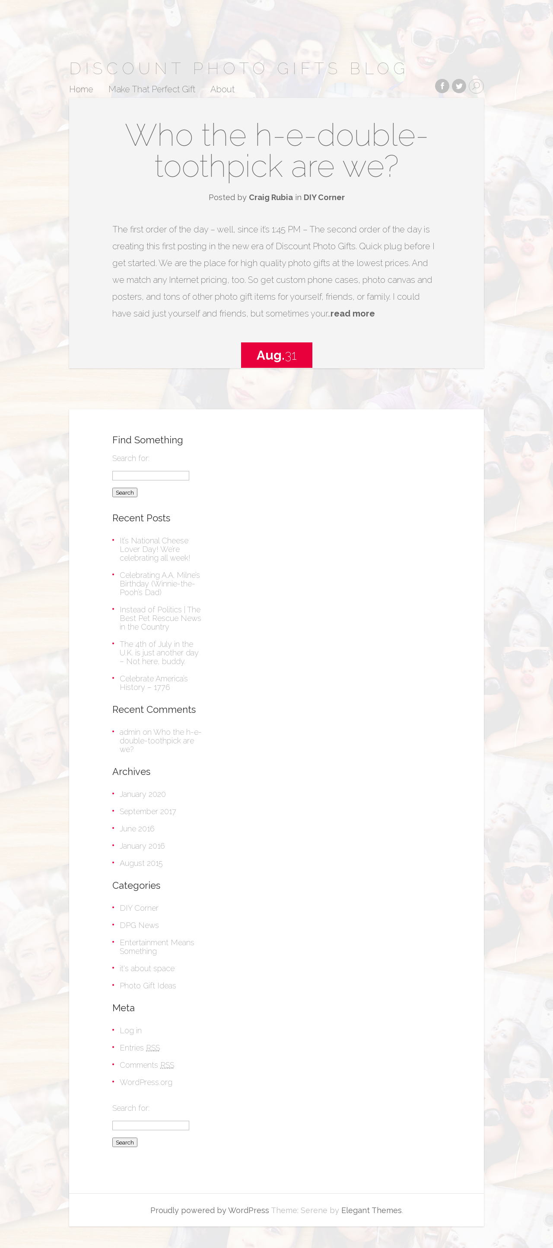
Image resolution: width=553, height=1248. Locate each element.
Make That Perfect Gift (151, 89)
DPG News (139, 925)
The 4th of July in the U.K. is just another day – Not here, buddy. (159, 653)
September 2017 (148, 811)
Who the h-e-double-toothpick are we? (277, 150)
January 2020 (143, 794)
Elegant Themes (371, 1210)
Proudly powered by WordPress (209, 1210)
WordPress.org (146, 1082)
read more (353, 313)
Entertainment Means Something (157, 947)
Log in (131, 1030)
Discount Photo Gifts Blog (239, 68)
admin (130, 732)
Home (81, 89)
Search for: (130, 458)
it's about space (147, 968)
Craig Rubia (271, 197)
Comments (147, 1064)
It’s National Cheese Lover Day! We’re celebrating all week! (155, 549)
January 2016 (142, 845)
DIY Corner (324, 197)
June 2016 (137, 828)
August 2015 (141, 863)
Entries (140, 1047)
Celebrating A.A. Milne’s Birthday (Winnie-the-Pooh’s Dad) (160, 584)
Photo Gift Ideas (148, 985)
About (222, 89)
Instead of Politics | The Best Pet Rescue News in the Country (160, 618)
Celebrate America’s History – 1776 (154, 683)
